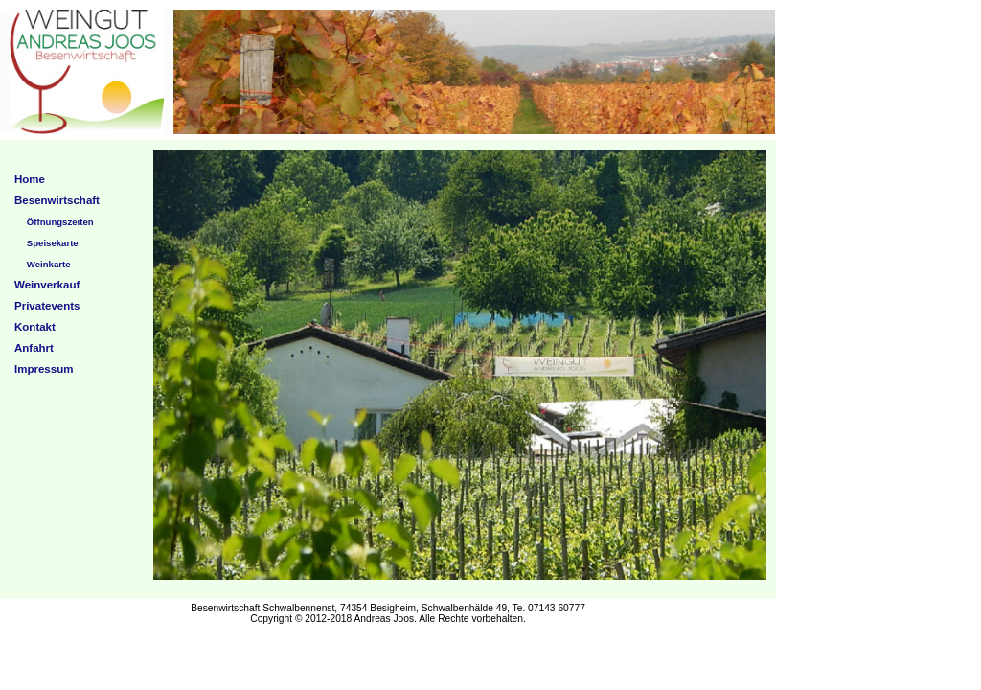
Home (29, 179)
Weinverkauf (47, 284)
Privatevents (47, 305)
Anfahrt (34, 348)
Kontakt (35, 327)
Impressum (43, 369)
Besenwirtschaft (57, 200)
